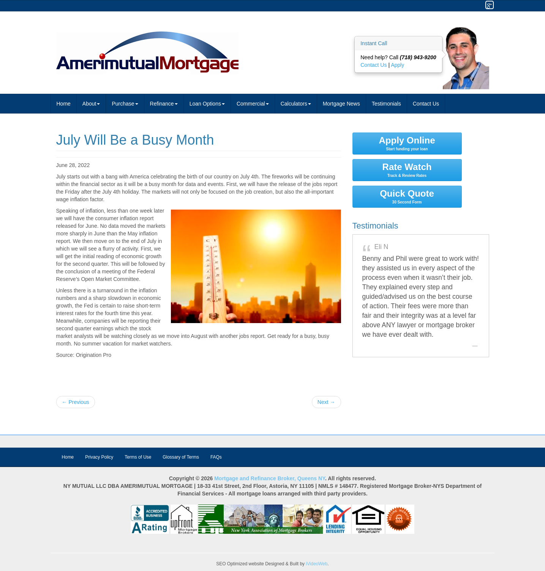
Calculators (296, 104)
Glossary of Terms (181, 457)
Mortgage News (341, 104)
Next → (326, 402)
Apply (397, 65)
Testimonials (386, 104)
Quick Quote (407, 196)
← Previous (75, 402)
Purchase (125, 104)
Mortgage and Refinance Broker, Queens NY (269, 478)
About (91, 104)
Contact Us (374, 65)
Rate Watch (407, 170)
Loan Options (207, 104)
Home (64, 104)
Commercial (253, 104)
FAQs (216, 457)
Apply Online (407, 143)
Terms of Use (138, 457)
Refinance (164, 104)
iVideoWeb (316, 563)
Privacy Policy (99, 457)
